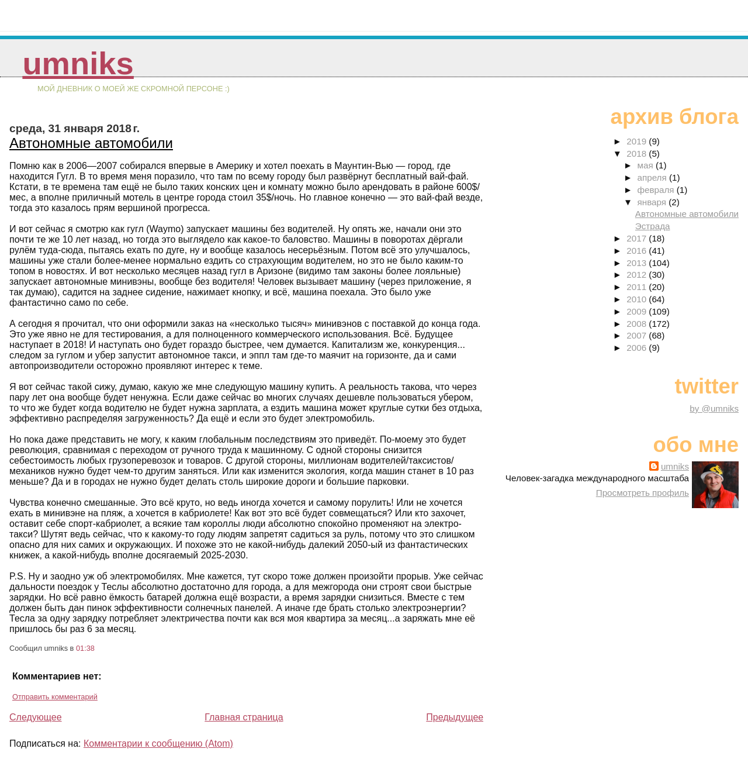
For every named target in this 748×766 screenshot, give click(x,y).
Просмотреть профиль (642, 493)
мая (647, 165)
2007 (637, 335)
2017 (637, 238)
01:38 (85, 648)
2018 (637, 153)
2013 (637, 263)
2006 (637, 348)
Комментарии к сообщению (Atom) (158, 743)
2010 (637, 299)
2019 (637, 141)
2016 (637, 251)
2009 (637, 311)
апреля (653, 177)
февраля (657, 190)
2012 (637, 275)
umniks (77, 63)
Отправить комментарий (55, 696)
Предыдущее (454, 717)
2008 (637, 324)
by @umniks (714, 408)
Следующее (35, 717)
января (653, 202)
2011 (637, 287)
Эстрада (652, 226)
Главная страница (244, 717)
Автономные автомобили (91, 143)
